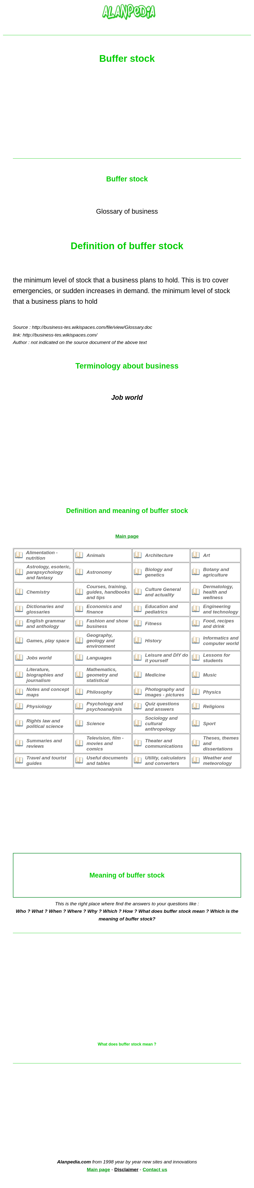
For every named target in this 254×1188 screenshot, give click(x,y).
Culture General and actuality (163, 592)
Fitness (153, 623)
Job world (127, 397)
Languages (99, 657)
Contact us (155, 1169)
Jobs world (39, 657)
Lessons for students (216, 657)
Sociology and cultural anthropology (161, 723)
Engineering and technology (220, 609)
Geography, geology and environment (101, 641)
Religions (213, 706)
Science (96, 723)
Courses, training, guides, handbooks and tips (108, 592)
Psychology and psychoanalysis (105, 706)
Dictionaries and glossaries (45, 609)
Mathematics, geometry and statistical (102, 675)
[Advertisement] (127, 113)
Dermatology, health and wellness (218, 592)
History (153, 640)
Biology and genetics (158, 572)
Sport (209, 723)
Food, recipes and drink (218, 623)
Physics (212, 692)
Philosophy (99, 692)
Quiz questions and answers (162, 706)
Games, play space (48, 640)
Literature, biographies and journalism (45, 675)
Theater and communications (164, 743)
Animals (96, 555)
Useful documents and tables (107, 760)
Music (210, 675)
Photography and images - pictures (164, 692)
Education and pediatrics (161, 609)
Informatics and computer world (221, 640)
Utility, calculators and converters (165, 760)
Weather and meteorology (217, 760)
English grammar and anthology (46, 623)
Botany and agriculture (216, 572)
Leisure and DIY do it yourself (166, 657)
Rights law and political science (45, 723)
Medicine (155, 675)
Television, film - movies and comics (105, 743)
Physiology (39, 706)
